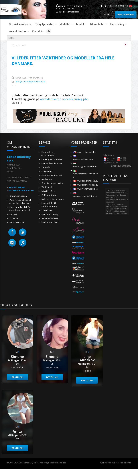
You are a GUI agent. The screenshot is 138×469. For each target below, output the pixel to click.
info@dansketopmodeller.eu (30, 81)
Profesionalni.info (122, 462)
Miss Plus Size (48, 191)
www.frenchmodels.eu (85, 188)
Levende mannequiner (52, 175)
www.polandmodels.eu (85, 184)
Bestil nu (17, 377)
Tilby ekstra (46, 210)
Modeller (65, 24)
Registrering (125, 14)
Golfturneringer (48, 195)
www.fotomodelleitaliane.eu (85, 174)
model (80, 24)
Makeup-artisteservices (52, 199)
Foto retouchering (49, 214)
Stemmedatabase (49, 218)
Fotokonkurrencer (49, 222)
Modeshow (46, 179)
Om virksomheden (20, 24)
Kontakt (37, 31)
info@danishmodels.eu (69, 11)
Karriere (13, 214)
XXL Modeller (47, 187)
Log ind (106, 14)
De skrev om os (17, 222)
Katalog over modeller (51, 159)
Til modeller (97, 24)
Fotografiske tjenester (51, 163)
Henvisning (117, 24)
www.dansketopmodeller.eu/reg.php (64, 99)
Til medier (14, 218)
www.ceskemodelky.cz (85, 152)
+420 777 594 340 (16, 187)
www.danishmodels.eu (85, 180)
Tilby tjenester (44, 24)
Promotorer (46, 171)
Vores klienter (17, 31)
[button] (12, 232)
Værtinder (46, 167)
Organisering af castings (52, 183)
